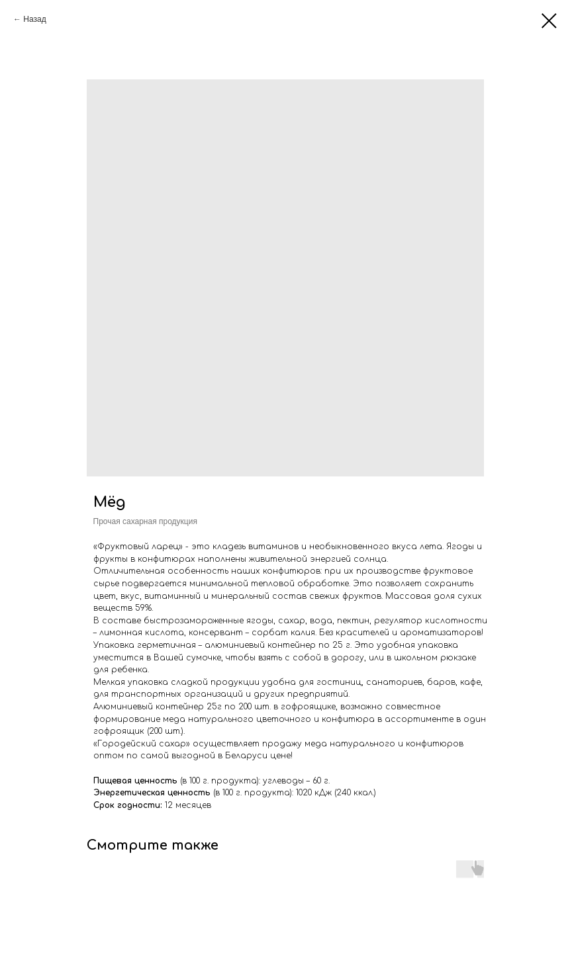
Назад (34, 19)
